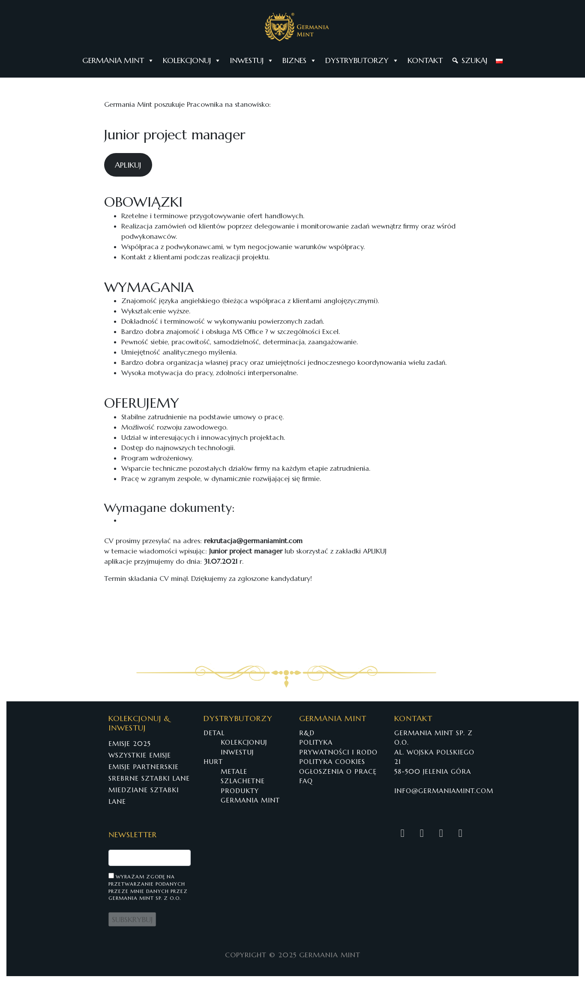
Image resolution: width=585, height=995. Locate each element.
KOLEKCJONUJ (192, 60)
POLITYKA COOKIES (332, 762)
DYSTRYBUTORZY (362, 60)
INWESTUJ (252, 60)
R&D (307, 733)
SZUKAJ (474, 60)
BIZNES (299, 60)
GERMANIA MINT (118, 60)
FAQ (306, 781)
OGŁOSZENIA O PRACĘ (338, 771)
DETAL (214, 733)
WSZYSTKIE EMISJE (139, 755)
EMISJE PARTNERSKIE (143, 767)
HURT (213, 762)
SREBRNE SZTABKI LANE (149, 778)
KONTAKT (425, 60)
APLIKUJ (128, 165)
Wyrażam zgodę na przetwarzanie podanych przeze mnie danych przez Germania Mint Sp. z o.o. (148, 887)
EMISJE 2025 (129, 743)
